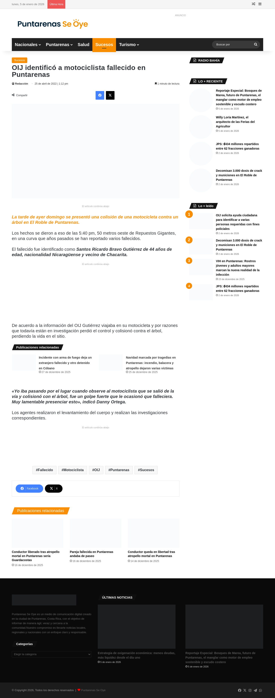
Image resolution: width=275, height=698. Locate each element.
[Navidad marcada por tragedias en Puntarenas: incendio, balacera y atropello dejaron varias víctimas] (111, 362)
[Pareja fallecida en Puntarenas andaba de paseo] (95, 533)
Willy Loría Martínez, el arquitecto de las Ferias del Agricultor (235, 122)
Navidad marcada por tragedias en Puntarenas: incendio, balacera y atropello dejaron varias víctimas (151, 363)
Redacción (21, 83)
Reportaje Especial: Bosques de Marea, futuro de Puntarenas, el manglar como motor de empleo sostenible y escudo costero (220, 657)
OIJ (97, 470)
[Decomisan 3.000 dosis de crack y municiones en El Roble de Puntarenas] (201, 180)
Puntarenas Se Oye (93, 690)
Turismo (127, 44)
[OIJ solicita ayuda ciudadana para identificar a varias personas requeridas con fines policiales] (201, 221)
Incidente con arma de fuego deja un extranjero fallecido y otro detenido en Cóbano (65, 363)
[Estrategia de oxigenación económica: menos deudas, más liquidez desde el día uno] (137, 626)
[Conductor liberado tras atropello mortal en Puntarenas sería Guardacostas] (37, 533)
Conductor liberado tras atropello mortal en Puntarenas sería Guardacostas (36, 556)
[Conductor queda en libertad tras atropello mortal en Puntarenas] (153, 533)
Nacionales (26, 44)
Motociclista (74, 470)
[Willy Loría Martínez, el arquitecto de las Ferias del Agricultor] (201, 127)
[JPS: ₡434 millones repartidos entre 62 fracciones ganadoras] (201, 154)
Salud (83, 44)
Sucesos (104, 44)
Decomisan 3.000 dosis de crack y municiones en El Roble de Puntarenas (239, 175)
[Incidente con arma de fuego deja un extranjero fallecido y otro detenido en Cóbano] (24, 362)
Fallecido (45, 470)
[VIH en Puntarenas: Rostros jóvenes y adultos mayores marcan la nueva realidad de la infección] (201, 267)
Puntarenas (57, 44)
